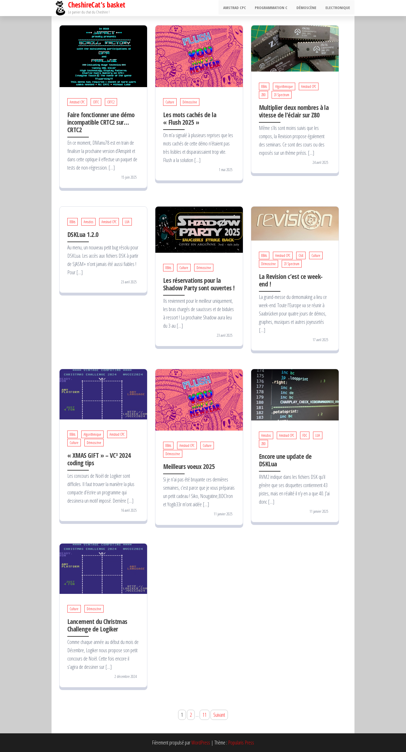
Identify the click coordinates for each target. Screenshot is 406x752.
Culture (169, 102)
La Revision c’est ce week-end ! (290, 280)
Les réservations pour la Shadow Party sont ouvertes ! (198, 284)
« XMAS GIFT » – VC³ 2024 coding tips (99, 459)
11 (204, 714)
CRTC (96, 102)
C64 (301, 255)
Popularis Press (241, 742)
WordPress (200, 742)
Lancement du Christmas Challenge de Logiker (97, 625)
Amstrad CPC (238, 8)
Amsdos (88, 221)
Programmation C (274, 8)
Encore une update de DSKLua (285, 460)
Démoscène (308, 8)
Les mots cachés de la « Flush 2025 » (189, 118)
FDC (304, 435)
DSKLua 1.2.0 (83, 234)
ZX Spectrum (281, 94)
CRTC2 (111, 102)
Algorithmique (284, 86)
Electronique (338, 8)
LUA (127, 221)
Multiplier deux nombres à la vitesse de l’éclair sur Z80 (294, 111)
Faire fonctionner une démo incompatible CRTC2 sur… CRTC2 (100, 122)
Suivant (219, 714)
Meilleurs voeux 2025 (189, 466)
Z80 (263, 94)
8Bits (264, 86)
